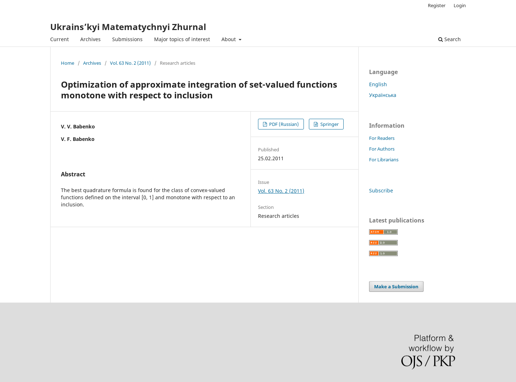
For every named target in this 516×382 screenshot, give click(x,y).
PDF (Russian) (283, 124)
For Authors (382, 149)
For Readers (382, 138)
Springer (329, 124)
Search (449, 39)
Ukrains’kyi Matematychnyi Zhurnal (128, 27)
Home (67, 63)
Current (59, 39)
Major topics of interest (182, 39)
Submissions (127, 39)
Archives (90, 39)
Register (436, 5)
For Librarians (383, 159)
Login (460, 5)
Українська (382, 95)
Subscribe (381, 190)
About (229, 39)
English (378, 84)
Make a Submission (396, 286)
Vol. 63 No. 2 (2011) (130, 63)
